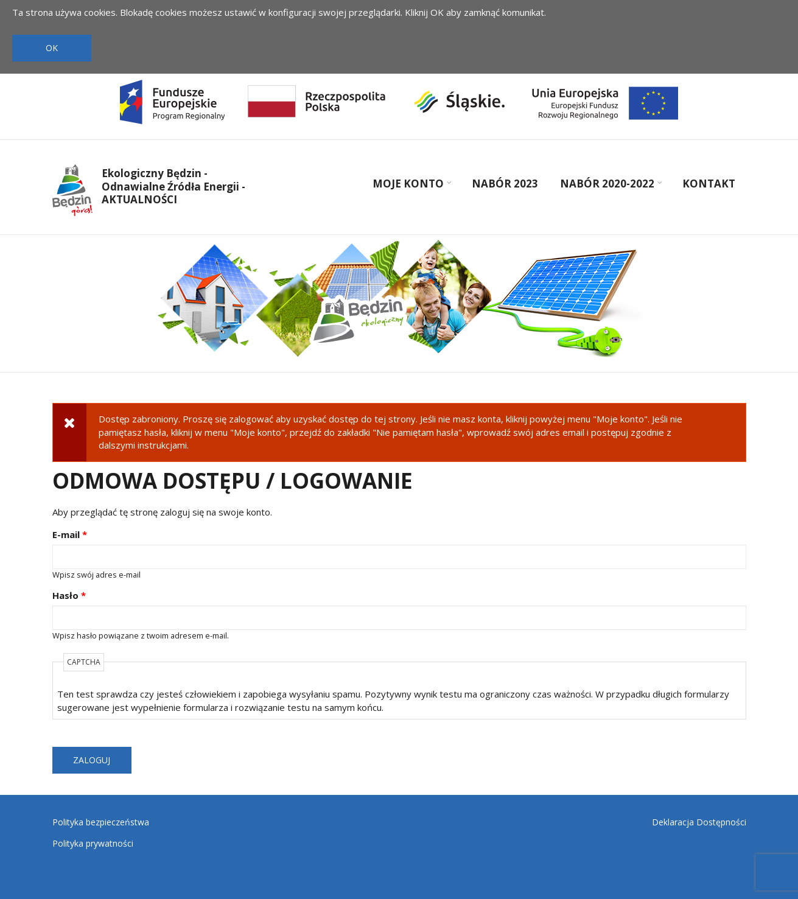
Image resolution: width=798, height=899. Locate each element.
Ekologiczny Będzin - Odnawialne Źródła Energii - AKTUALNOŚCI (173, 186)
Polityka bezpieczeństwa (100, 822)
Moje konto (410, 185)
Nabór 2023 (505, 184)
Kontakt (708, 184)
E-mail (69, 534)
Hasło (69, 595)
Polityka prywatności (92, 843)
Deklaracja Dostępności (699, 822)
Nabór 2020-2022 (609, 185)
